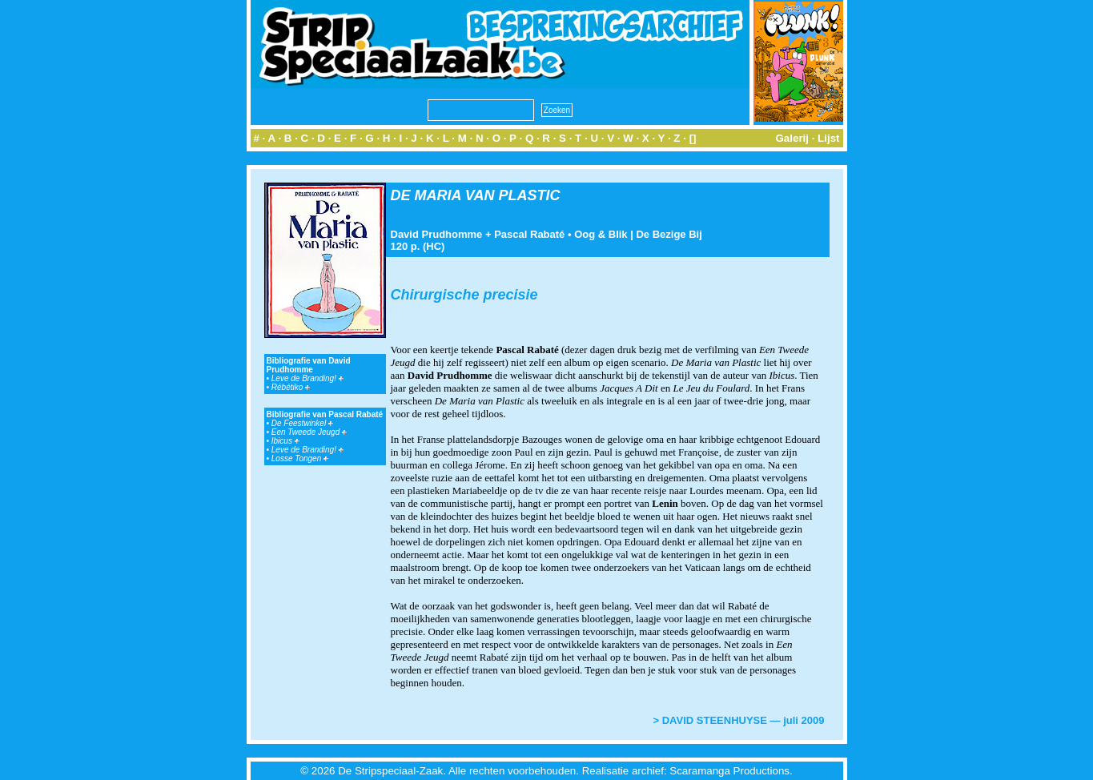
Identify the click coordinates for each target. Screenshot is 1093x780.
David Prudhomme (437, 234)
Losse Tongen (299, 458)
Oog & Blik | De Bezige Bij (638, 234)
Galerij (792, 138)
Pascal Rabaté (529, 234)
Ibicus (285, 440)
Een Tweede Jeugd (309, 432)
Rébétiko (290, 387)
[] (693, 138)
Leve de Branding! (307, 378)
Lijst (828, 138)
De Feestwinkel (302, 423)
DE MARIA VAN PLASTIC (476, 195)
